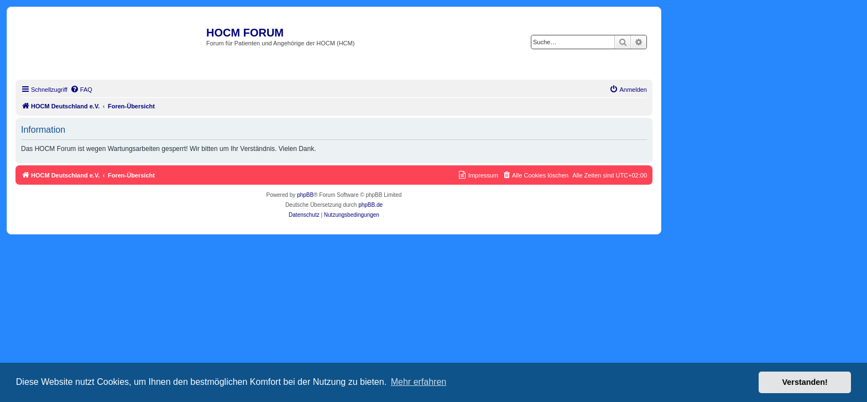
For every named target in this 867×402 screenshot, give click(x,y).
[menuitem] (81, 89)
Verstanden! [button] (805, 382)
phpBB (305, 195)
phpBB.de (370, 205)
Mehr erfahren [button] (419, 382)
